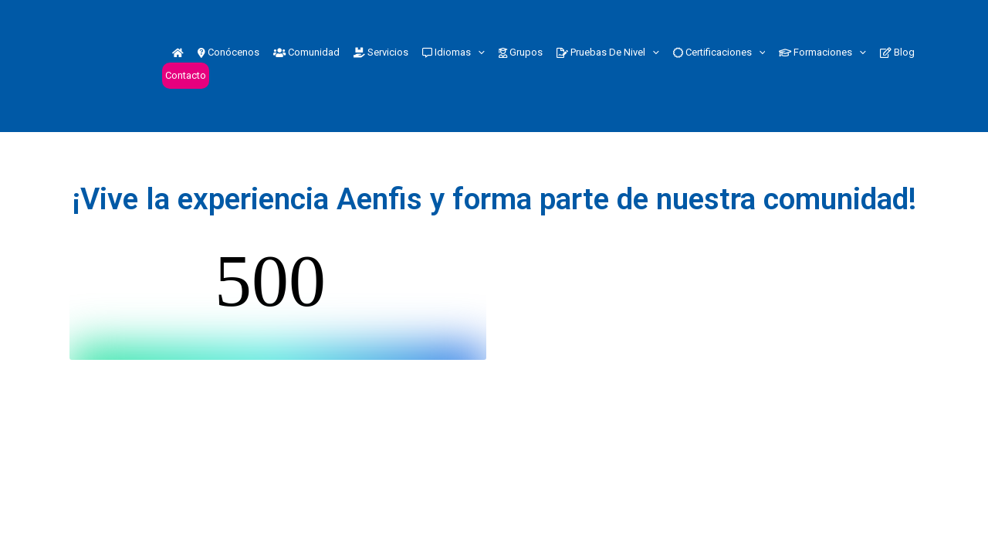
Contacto (185, 75)
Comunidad (306, 52)
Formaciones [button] (822, 52)
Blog (897, 52)
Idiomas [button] (453, 52)
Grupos (521, 52)
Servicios (381, 52)
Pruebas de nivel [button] (608, 52)
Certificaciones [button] (719, 52)
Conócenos (228, 52)
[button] (478, 52)
